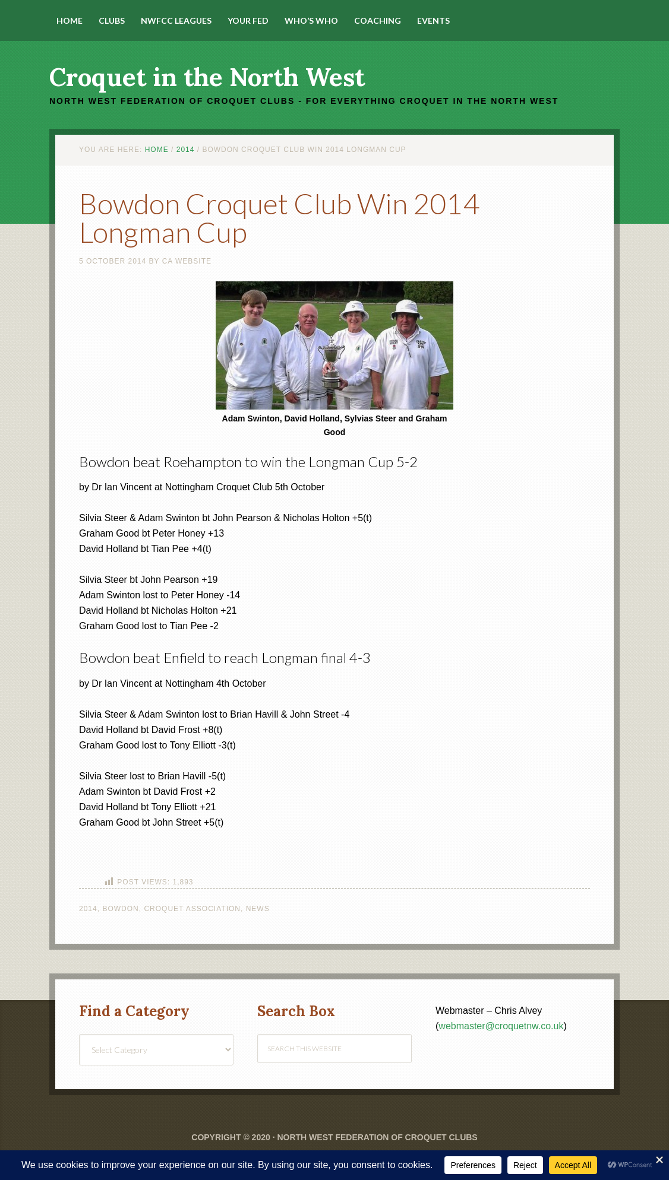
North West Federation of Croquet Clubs (377, 1137)
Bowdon (120, 909)
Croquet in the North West (207, 77)
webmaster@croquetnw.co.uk (500, 1026)
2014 (88, 909)
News (258, 909)
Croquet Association (192, 909)
